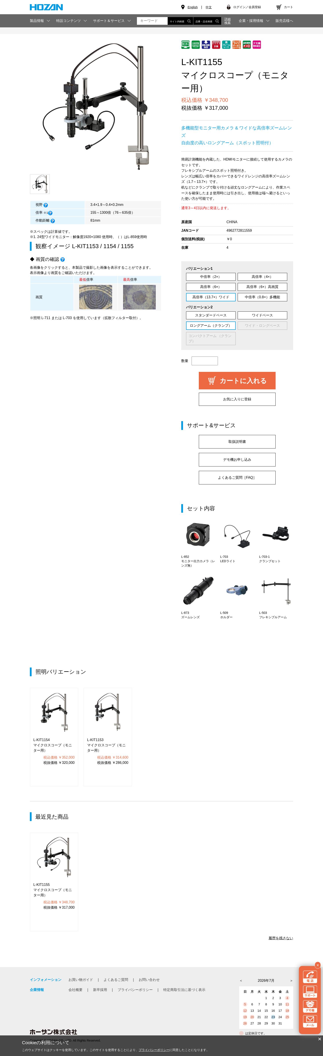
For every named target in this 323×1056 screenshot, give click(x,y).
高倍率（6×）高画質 (262, 287)
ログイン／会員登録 (247, 7)
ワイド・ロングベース (262, 325)
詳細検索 (227, 20)
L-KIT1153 (85, 246)
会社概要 (75, 990)
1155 (127, 246)
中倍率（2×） (211, 277)
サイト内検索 (180, 21)
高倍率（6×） (211, 287)
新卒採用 (100, 990)
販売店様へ (284, 21)
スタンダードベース (211, 315)
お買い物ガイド (80, 980)
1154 (109, 246)
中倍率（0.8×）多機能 (262, 297)
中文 (209, 7)
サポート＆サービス (109, 21)
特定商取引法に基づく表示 (184, 990)
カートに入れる (243, 380)
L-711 (45, 318)
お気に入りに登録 (237, 399)
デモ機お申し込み (237, 459)
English (193, 7)
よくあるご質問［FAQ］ (237, 477)
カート (288, 7)
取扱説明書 (237, 441)
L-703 (67, 318)
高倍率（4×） (262, 277)
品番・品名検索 (207, 21)
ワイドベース (262, 315)
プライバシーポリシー (135, 990)
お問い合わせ (149, 980)
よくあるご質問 (116, 980)
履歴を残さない (281, 938)
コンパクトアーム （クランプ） (209, 338)
